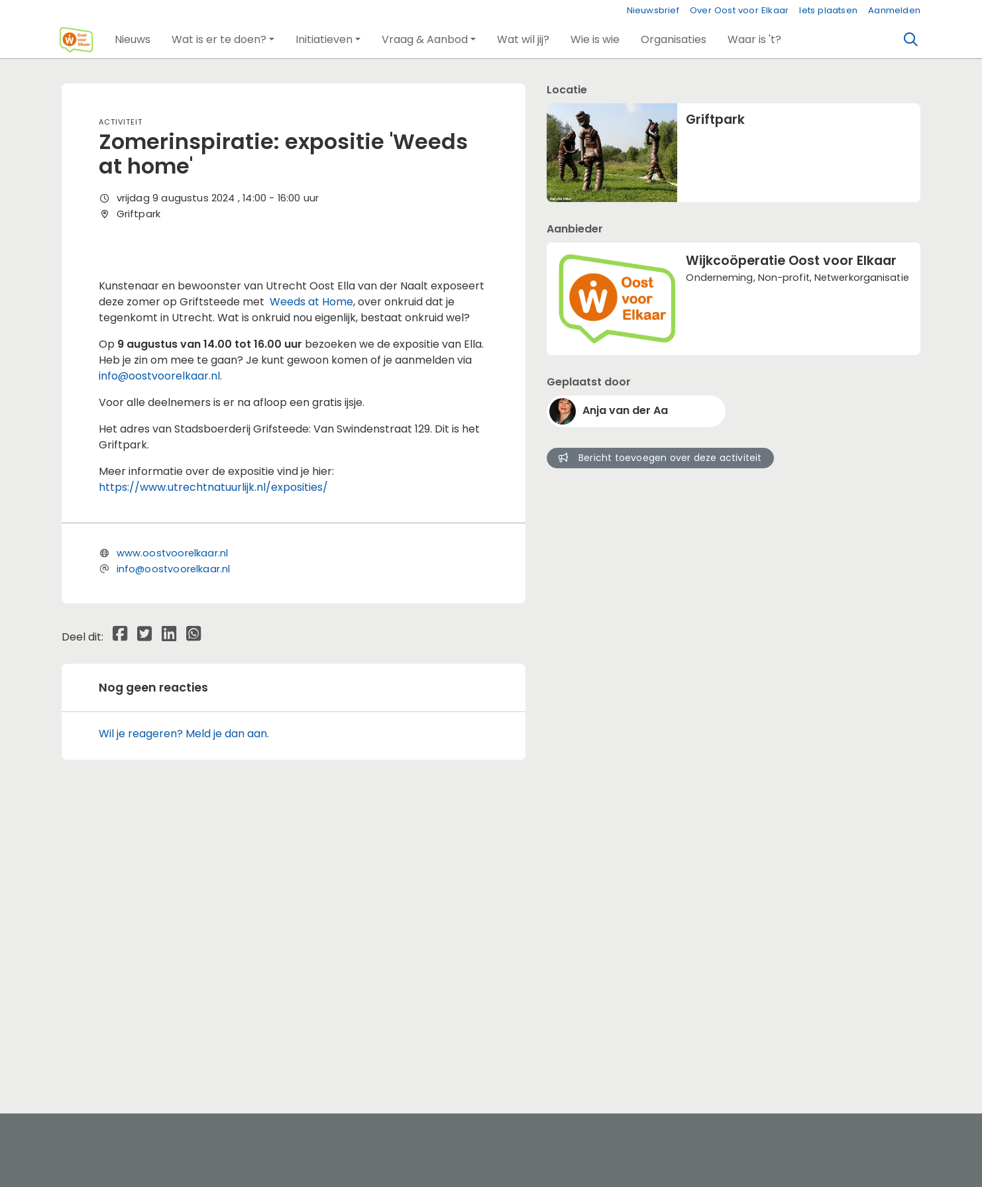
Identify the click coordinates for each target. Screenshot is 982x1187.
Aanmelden (894, 10)
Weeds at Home (311, 578)
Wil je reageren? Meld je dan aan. (184, 1009)
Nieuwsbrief (653, 10)
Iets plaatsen (828, 10)
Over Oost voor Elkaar (739, 10)
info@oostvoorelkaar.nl (159, 652)
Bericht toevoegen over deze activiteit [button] (660, 457)
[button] (132, 39)
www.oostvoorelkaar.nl (173, 829)
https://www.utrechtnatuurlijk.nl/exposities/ (213, 763)
